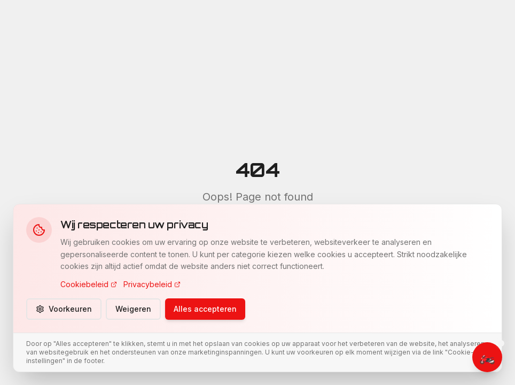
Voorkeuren (64, 308)
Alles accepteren (205, 308)
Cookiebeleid (88, 284)
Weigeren (133, 308)
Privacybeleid (152, 284)
